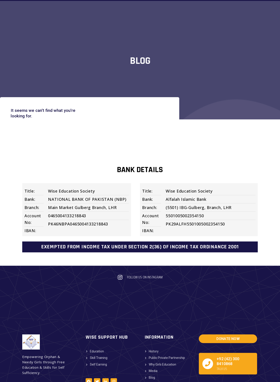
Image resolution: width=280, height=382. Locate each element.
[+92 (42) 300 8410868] (207, 336)
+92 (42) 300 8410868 (228, 333)
